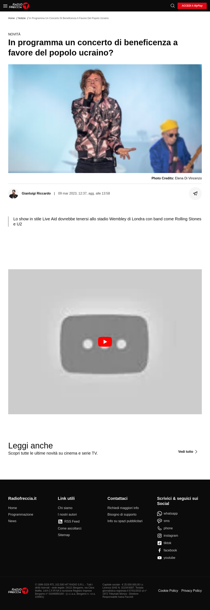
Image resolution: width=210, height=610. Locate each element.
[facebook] (167, 550)
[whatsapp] (167, 513)
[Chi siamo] (65, 508)
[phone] (165, 528)
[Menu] (5, 6)
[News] (12, 521)
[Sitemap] (64, 535)
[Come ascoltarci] (69, 528)
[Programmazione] (20, 515)
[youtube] (166, 557)
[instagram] (167, 535)
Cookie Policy (168, 590)
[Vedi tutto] (188, 452)
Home (11, 18)
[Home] (19, 5)
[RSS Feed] (69, 521)
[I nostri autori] (67, 515)
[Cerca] (172, 5)
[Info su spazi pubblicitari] (125, 521)
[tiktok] (164, 543)
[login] (192, 6)
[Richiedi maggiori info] (123, 508)
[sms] (163, 520)
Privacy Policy (191, 590)
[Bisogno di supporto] (121, 515)
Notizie (22, 18)
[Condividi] (195, 193)
